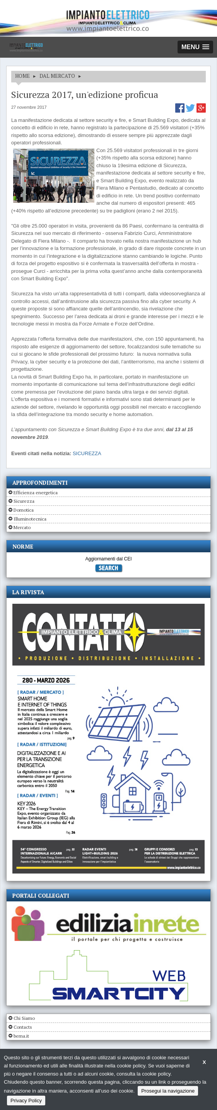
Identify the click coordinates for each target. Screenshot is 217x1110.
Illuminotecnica (30, 519)
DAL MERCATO (57, 75)
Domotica (24, 510)
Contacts (23, 1027)
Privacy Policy (26, 1100)
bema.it (21, 1036)
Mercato (22, 527)
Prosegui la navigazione (168, 1091)
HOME (22, 75)
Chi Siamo (24, 1018)
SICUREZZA (87, 453)
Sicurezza (24, 501)
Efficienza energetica (36, 492)
